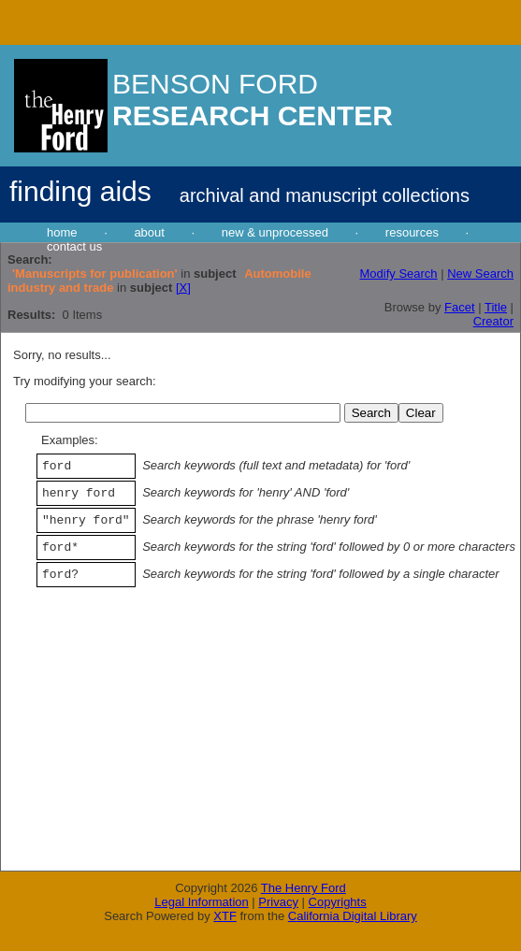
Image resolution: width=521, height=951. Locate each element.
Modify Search (398, 274)
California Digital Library (352, 916)
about (149, 232)
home (62, 232)
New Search (480, 274)
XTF (225, 916)
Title (496, 307)
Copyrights (338, 902)
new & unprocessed (275, 232)
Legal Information (201, 902)
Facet (459, 307)
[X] (183, 288)
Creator (493, 321)
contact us (74, 246)
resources (412, 232)
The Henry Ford (303, 888)
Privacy (278, 902)
